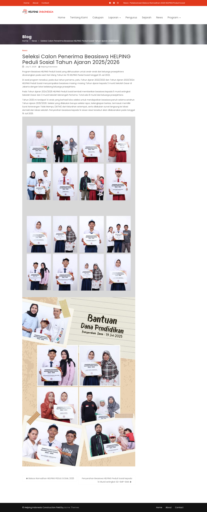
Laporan (113, 17)
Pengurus (131, 17)
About (35, 3)
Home (26, 3)
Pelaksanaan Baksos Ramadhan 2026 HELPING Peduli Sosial (157, 3)
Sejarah (146, 17)
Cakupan (98, 17)
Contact (45, 3)
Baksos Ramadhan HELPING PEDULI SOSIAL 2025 (51, 478)
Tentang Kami (79, 17)
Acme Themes (71, 507)
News (159, 17)
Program (173, 17)
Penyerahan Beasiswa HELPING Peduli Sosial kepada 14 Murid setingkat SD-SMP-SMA (107, 480)
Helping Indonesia (49, 66)
